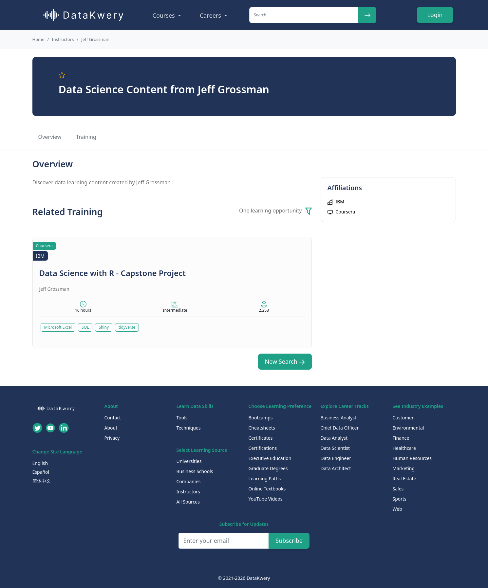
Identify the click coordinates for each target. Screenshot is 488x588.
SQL (85, 327)
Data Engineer (336, 458)
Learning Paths (265, 478)
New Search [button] (285, 361)
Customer (403, 417)
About (111, 428)
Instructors (63, 39)
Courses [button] (165, 15)
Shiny (104, 327)
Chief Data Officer (340, 428)
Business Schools (195, 471)
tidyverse (127, 327)
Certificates (261, 438)
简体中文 (41, 481)
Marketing (404, 468)
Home (38, 39)
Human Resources (412, 458)
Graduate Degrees (268, 468)
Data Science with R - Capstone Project (112, 272)
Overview (50, 136)
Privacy (112, 438)
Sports (399, 499)
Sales (398, 489)
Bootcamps (261, 417)
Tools (182, 417)
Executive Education (270, 458)
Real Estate (404, 478)
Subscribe (289, 540)
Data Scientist (335, 448)
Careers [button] (211, 15)
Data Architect (336, 468)
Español (40, 472)
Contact (112, 417)
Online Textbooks (267, 489)
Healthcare (404, 448)
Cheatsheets (262, 428)
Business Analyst (339, 417)
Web (397, 509)
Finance (401, 438)
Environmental (408, 428)
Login (434, 15)
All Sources (188, 502)
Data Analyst (334, 438)
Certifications (263, 448)
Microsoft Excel (58, 327)
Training (86, 136)
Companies (189, 481)
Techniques (189, 428)
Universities (189, 461)
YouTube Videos (266, 499)
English (40, 463)
